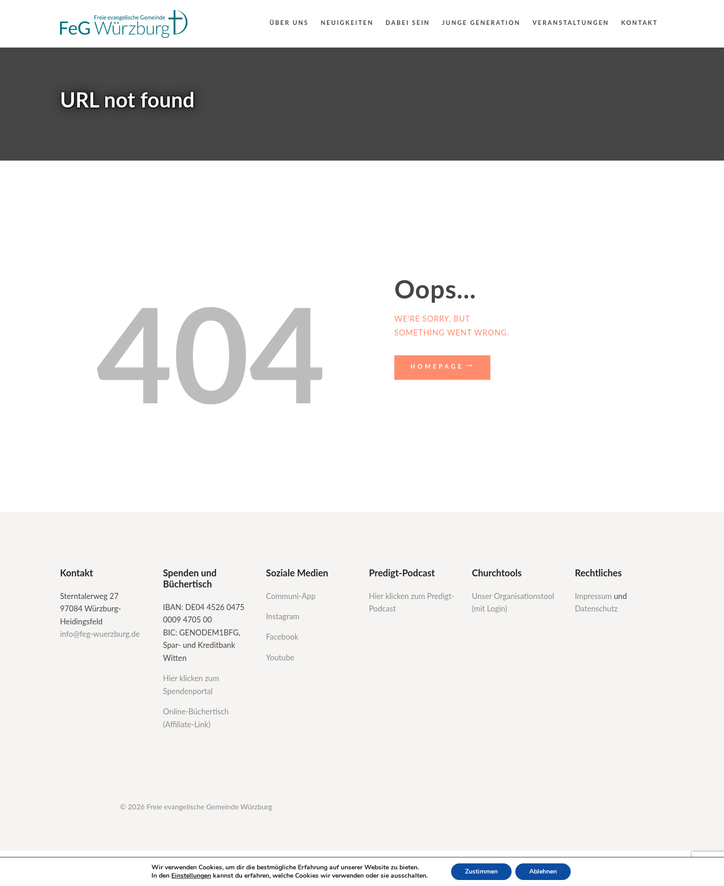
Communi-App (290, 596)
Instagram (284, 616)
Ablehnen (543, 871)
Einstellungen (191, 876)
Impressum (594, 596)
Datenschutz (596, 608)
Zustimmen (481, 871)
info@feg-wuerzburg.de (100, 634)
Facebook (282, 636)
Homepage (437, 366)
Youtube (280, 657)
